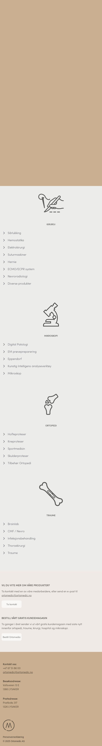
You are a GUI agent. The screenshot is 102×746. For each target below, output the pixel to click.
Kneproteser (16, 442)
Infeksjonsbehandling (21, 539)
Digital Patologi (18, 345)
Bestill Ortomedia (11, 638)
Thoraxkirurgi (16, 547)
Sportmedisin (16, 450)
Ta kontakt (11, 605)
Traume (13, 554)
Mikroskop (14, 374)
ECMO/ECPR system (21, 270)
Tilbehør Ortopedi (19, 464)
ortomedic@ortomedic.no (17, 596)
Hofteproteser (17, 435)
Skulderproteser (18, 457)
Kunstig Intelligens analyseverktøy (29, 367)
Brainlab (13, 525)
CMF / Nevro (16, 532)
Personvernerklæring (13, 738)
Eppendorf (15, 360)
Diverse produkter (19, 285)
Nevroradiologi (18, 277)
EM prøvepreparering (22, 353)
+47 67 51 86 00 (12, 669)
